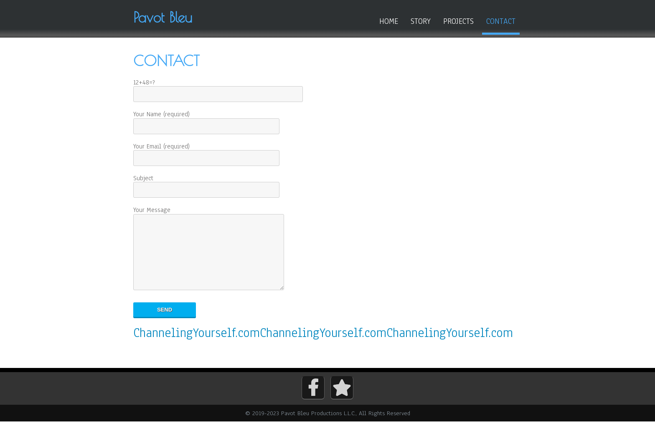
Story (421, 21)
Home (388, 21)
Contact (500, 21)
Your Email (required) (206, 152)
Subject (206, 184)
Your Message (213, 255)
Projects (458, 21)
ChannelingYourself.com (196, 345)
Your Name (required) (206, 120)
